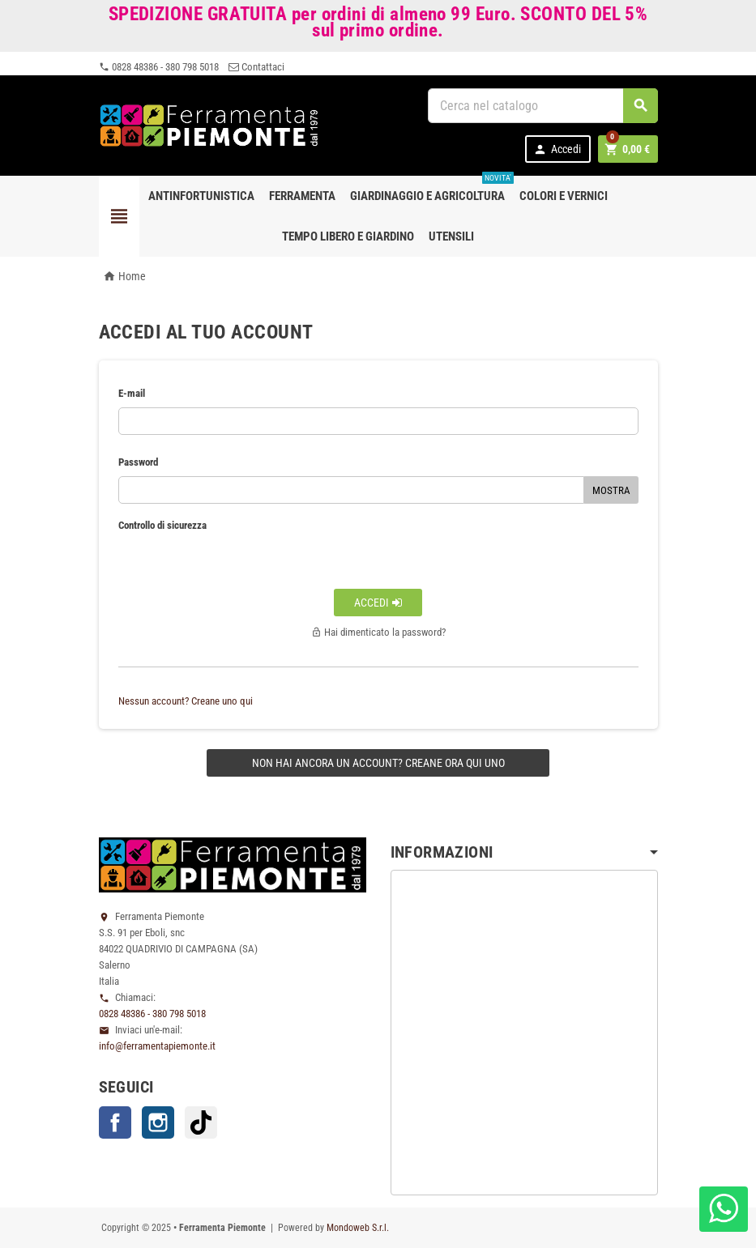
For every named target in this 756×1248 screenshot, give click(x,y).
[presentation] (377, 549)
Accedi (557, 149)
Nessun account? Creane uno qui (185, 701)
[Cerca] (543, 105)
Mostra (611, 490)
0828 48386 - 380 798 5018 (159, 67)
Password (138, 462)
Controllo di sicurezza (162, 525)
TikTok (201, 1122)
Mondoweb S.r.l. (358, 1227)
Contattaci (256, 67)
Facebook (115, 1122)
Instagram (158, 1122)
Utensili (451, 236)
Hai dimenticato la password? (378, 632)
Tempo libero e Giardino (348, 236)
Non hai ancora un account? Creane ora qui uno (378, 762)
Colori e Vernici (563, 196)
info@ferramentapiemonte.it (157, 1046)
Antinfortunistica (201, 196)
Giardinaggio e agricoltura (430, 189)
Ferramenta (302, 196)
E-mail (131, 393)
